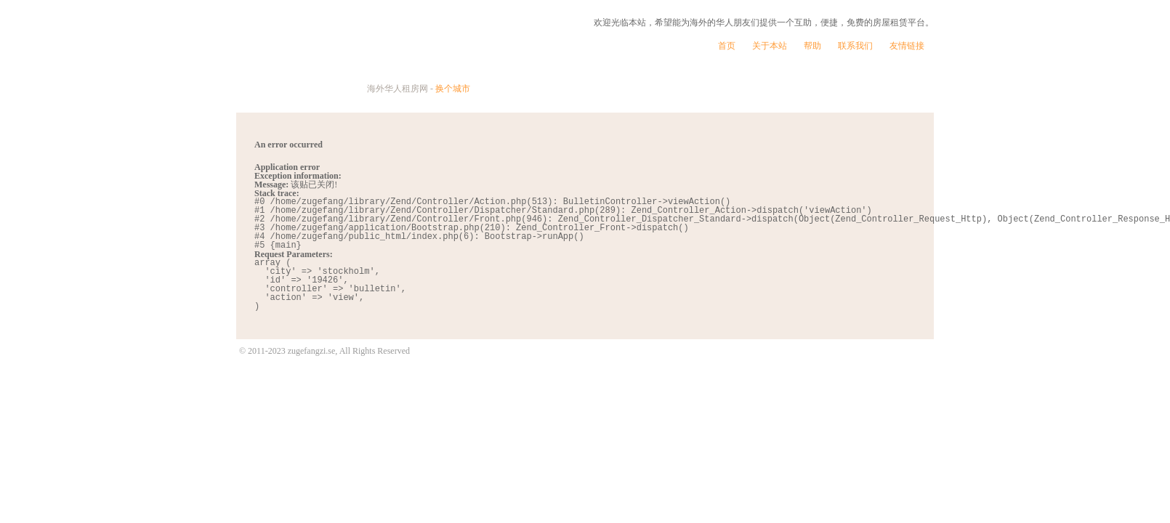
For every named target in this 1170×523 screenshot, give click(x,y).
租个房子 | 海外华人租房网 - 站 (383, 55)
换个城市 (452, 89)
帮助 (812, 46)
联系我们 (855, 46)
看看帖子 (878, 90)
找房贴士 (626, 90)
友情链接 (906, 46)
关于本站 (769, 46)
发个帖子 (752, 90)
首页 (726, 46)
